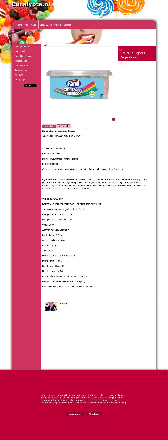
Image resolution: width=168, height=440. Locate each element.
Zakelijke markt (22, 46)
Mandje (57, 25)
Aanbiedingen (21, 70)
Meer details (63, 126)
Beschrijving (49, 126)
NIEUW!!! (19, 75)
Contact (67, 25)
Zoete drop (62, 303)
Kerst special (21, 61)
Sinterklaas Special (23, 56)
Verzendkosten (22, 65)
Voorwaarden (46, 25)
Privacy (33, 25)
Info (26, 25)
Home (19, 25)
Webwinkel (20, 51)
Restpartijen (20, 79)
